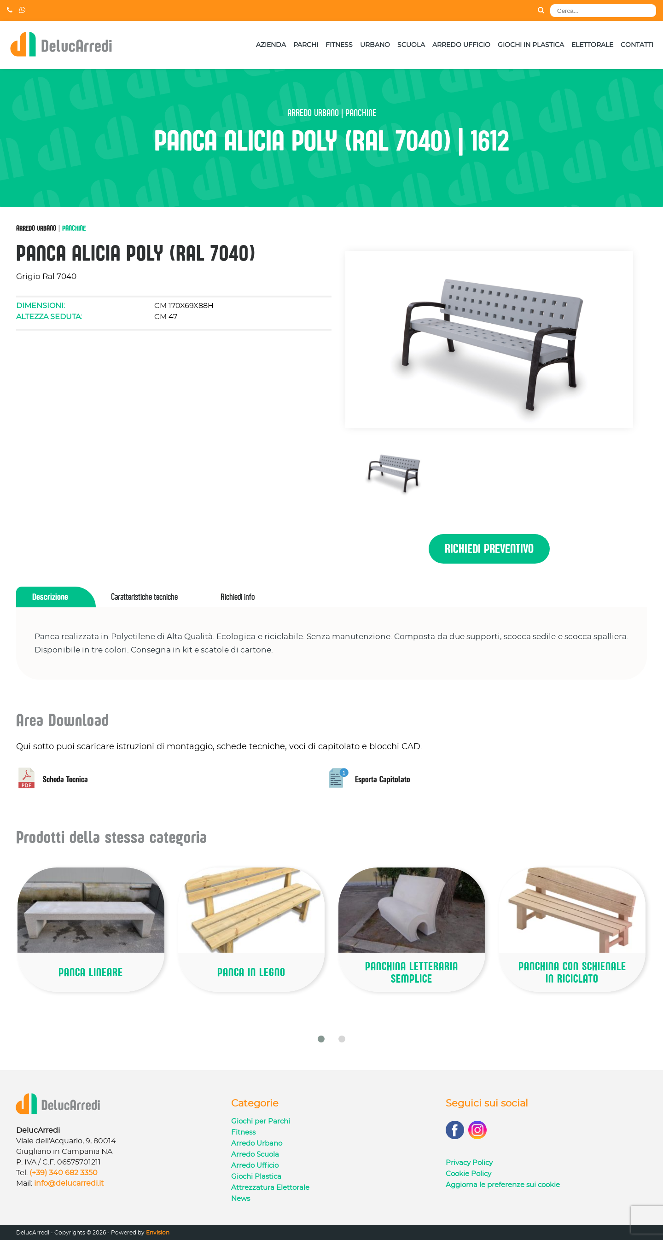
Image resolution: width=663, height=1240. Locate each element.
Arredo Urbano (36, 228)
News (240, 1198)
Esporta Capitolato (369, 779)
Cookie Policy (468, 1173)
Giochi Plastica (256, 1176)
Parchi (305, 45)
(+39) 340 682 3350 (63, 1172)
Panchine (74, 228)
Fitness (339, 45)
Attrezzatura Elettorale (270, 1187)
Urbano (375, 45)
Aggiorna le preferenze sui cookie (503, 1185)
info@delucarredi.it (69, 1183)
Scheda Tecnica (52, 779)
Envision (157, 1232)
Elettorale (592, 45)
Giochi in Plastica (531, 45)
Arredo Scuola (255, 1154)
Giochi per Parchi (260, 1121)
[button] (321, 1039)
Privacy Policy (469, 1162)
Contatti (637, 45)
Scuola (411, 45)
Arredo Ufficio (461, 45)
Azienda (271, 45)
